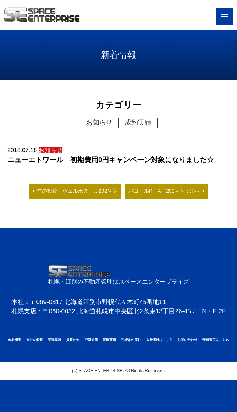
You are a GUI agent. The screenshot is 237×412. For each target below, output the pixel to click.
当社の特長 (34, 340)
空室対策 (91, 340)
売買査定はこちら (215, 340)
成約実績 (138, 122)
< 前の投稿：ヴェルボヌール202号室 (74, 191)
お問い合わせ (187, 340)
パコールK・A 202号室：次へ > (166, 191)
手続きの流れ (131, 340)
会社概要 (14, 340)
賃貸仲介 (72, 340)
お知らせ (99, 122)
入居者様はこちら (159, 340)
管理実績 (109, 340)
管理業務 (54, 340)
